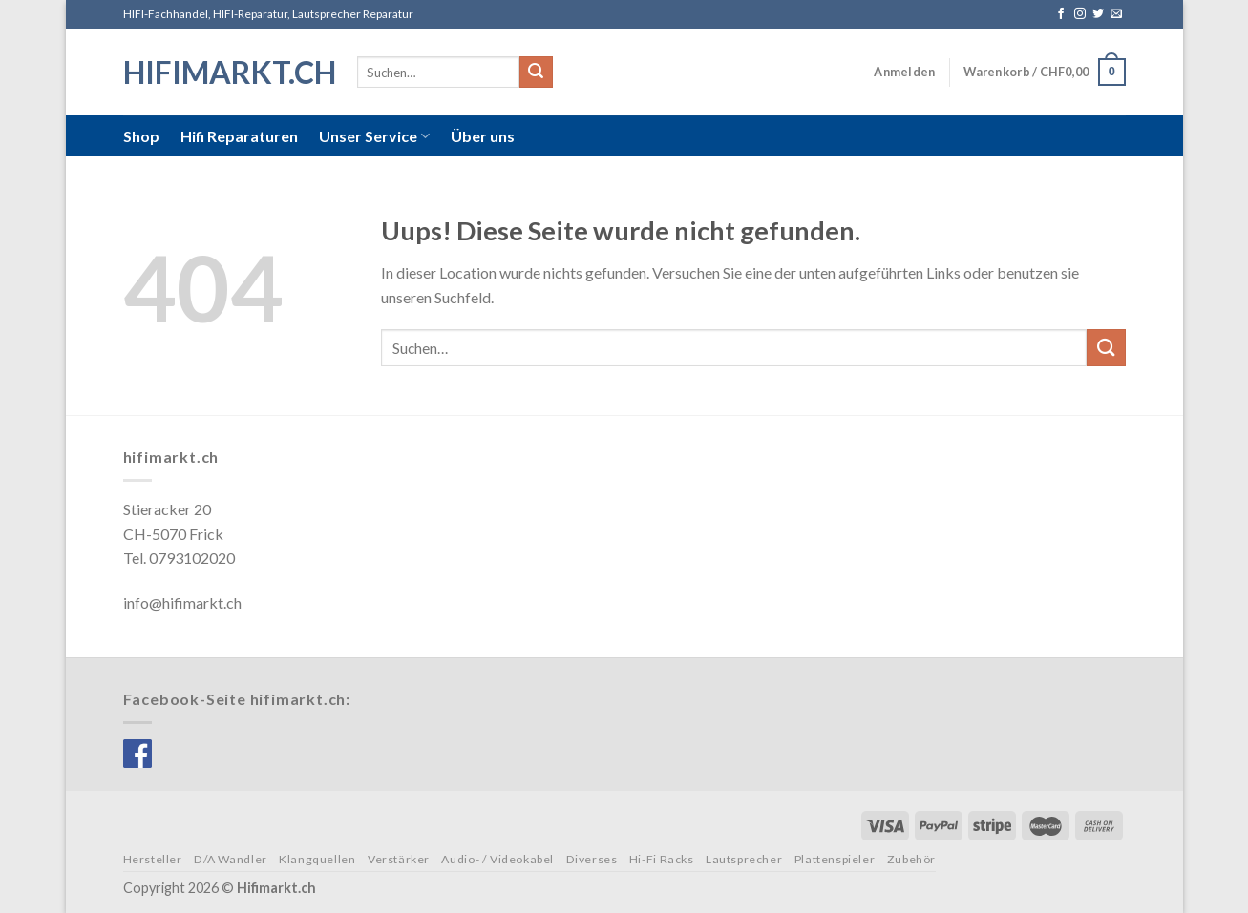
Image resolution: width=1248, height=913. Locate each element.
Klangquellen (317, 859)
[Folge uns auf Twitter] (1098, 14)
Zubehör (911, 859)
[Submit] (535, 72)
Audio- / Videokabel (497, 859)
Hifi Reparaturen (239, 136)
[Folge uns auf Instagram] (1080, 14)
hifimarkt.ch (225, 72)
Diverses (592, 859)
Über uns (483, 136)
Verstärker (399, 859)
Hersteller (152, 859)
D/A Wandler (230, 859)
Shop (141, 136)
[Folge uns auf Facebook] (1061, 14)
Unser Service (374, 136)
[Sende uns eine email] (1116, 14)
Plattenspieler (835, 859)
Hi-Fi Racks (661, 859)
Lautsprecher (744, 859)
